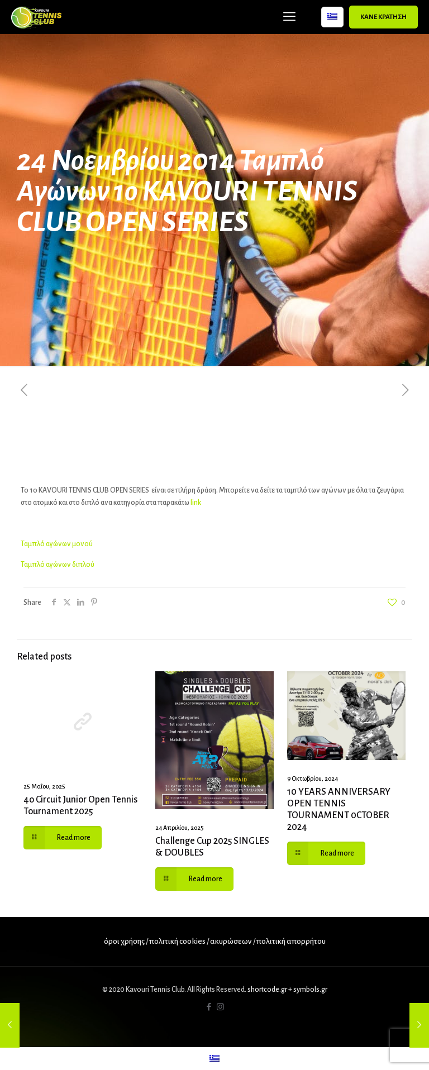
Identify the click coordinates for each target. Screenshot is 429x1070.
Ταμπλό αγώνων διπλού (57, 565)
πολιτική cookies (177, 941)
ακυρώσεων (231, 941)
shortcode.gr (267, 989)
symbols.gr (310, 989)
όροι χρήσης (124, 941)
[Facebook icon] (208, 1007)
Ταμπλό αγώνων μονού (57, 544)
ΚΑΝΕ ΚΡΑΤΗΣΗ (383, 17)
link (195, 503)
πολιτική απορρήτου (291, 941)
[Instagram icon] (220, 1007)
